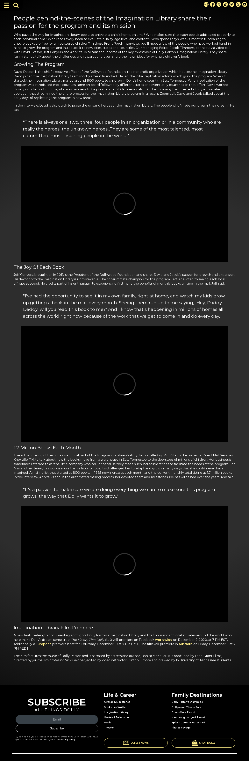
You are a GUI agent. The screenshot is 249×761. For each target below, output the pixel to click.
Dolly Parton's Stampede (187, 701)
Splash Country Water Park (188, 722)
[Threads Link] (238, 4)
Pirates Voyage (181, 727)
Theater (109, 727)
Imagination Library (116, 712)
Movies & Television (116, 717)
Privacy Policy (67, 739)
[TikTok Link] (225, 4)
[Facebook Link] (212, 4)
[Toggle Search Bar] (16, 5)
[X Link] (219, 4)
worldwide (163, 640)
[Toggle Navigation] (6, 5)
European (43, 644)
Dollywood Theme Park (186, 707)
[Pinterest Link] (231, 4)
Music (107, 722)
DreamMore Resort (183, 712)
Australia (186, 644)
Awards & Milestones (117, 701)
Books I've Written (115, 707)
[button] (136, 743)
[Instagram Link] (206, 4)
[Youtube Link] (244, 4)
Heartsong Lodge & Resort (188, 717)
